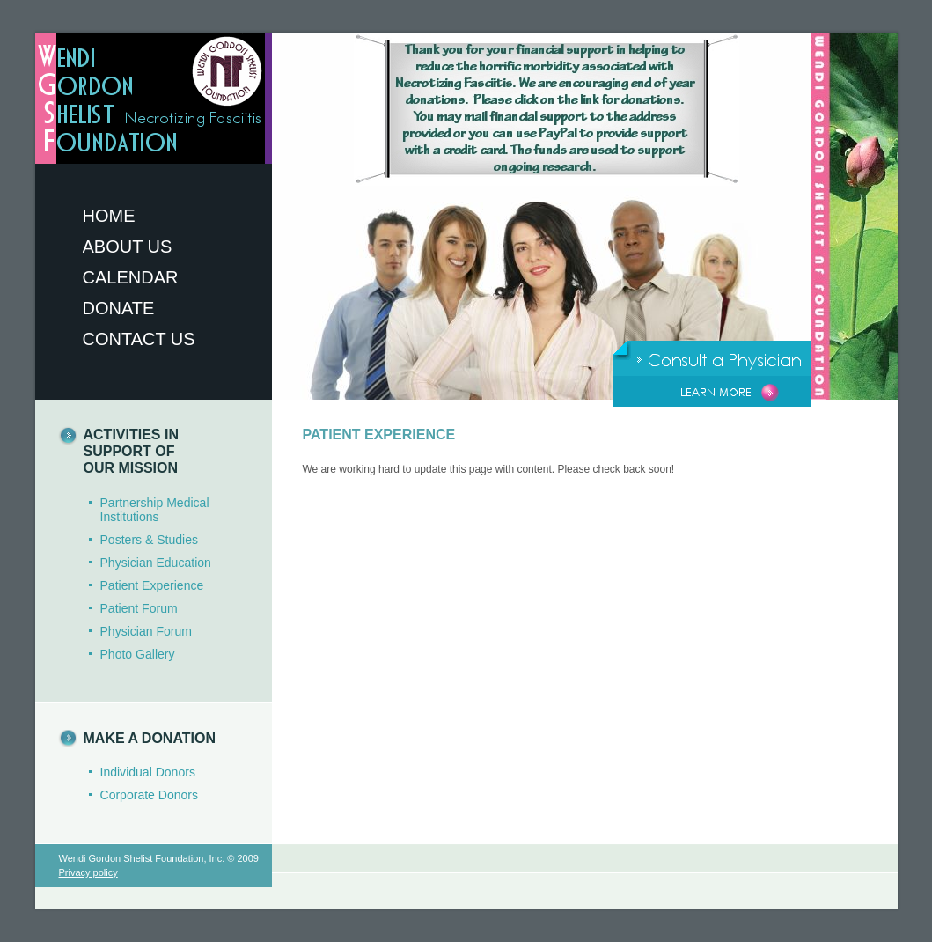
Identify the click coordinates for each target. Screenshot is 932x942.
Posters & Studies (149, 540)
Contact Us (139, 339)
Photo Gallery (137, 654)
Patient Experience (152, 585)
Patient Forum (139, 608)
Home (109, 215)
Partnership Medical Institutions (154, 510)
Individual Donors (147, 772)
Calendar (131, 277)
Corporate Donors (149, 795)
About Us (127, 246)
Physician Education (155, 563)
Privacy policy (88, 872)
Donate (119, 308)
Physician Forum (146, 631)
